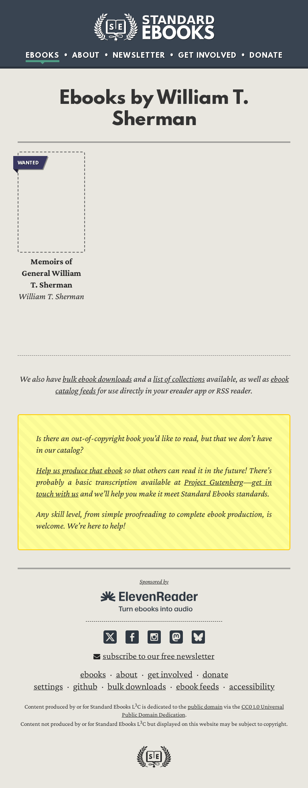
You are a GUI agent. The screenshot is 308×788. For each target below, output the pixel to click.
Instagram (154, 637)
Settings (48, 686)
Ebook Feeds (197, 686)
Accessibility (252, 686)
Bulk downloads (136, 686)
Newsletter (139, 55)
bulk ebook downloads (97, 379)
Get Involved (207, 55)
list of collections (179, 379)
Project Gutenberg (213, 482)
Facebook (132, 637)
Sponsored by (154, 582)
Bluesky (198, 637)
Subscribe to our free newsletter (159, 656)
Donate (266, 55)
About (86, 55)
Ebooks (42, 55)
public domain (205, 707)
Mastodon (176, 637)
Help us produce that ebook (79, 470)
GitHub (85, 686)
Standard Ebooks (154, 27)
